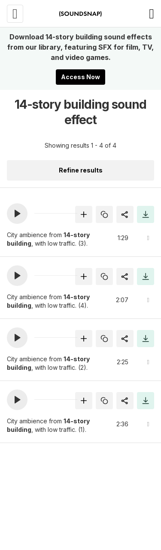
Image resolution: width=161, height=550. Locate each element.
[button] (17, 213)
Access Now (80, 76)
